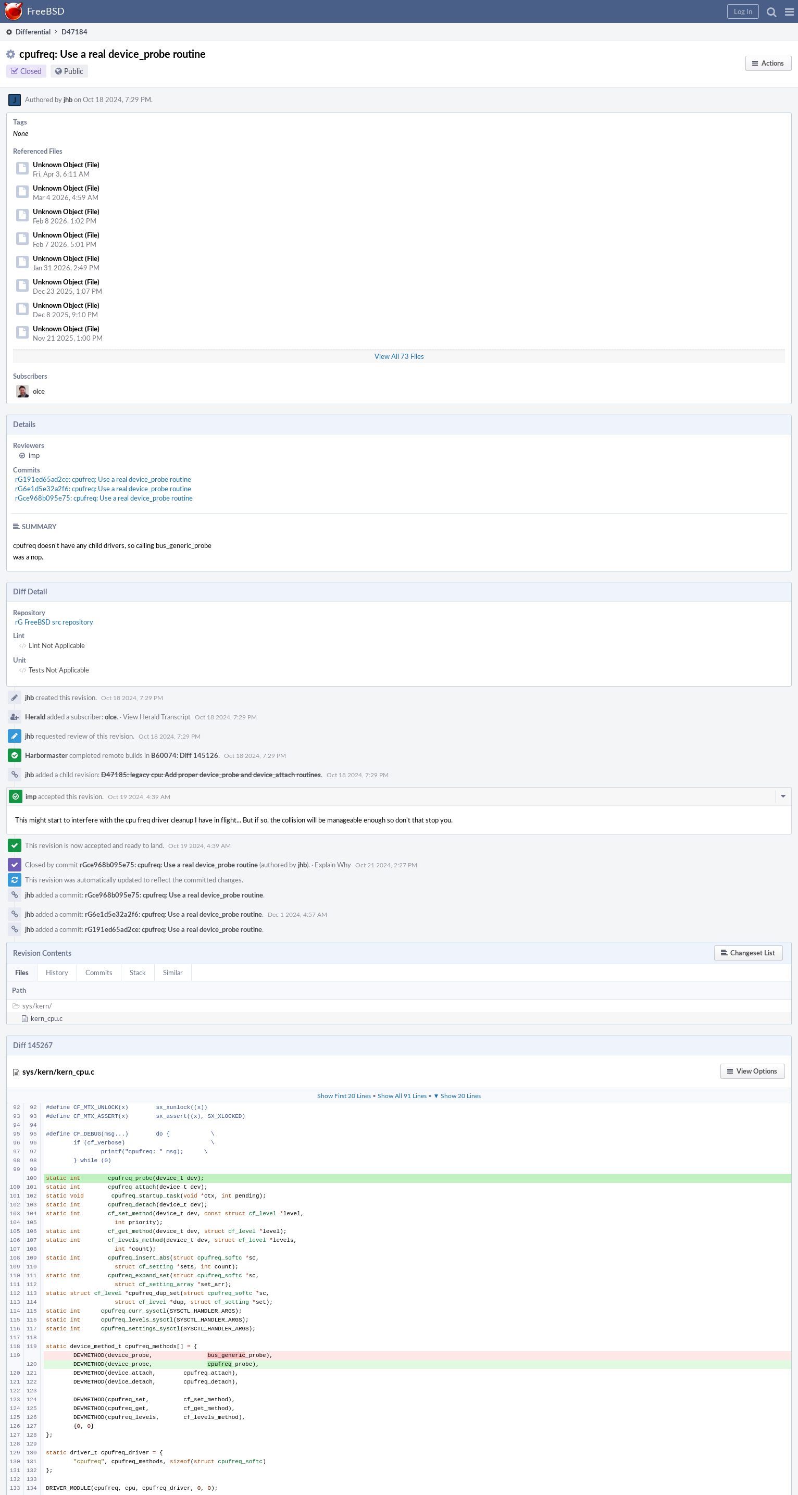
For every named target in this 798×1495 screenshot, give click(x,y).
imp (34, 455)
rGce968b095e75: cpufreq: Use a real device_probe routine (104, 498)
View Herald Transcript (157, 716)
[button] (789, 11)
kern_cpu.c (47, 1018)
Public (73, 71)
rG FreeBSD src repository (54, 622)
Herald (35, 716)
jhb (68, 99)
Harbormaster (46, 755)
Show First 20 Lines (344, 1095)
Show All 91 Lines (402, 1095)
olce (39, 391)
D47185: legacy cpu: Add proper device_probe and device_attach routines (211, 774)
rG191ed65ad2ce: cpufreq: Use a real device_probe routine (103, 479)
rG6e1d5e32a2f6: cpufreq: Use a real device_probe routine (103, 488)
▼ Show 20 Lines (457, 1095)
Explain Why (333, 864)
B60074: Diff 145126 (184, 755)
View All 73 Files (399, 356)
